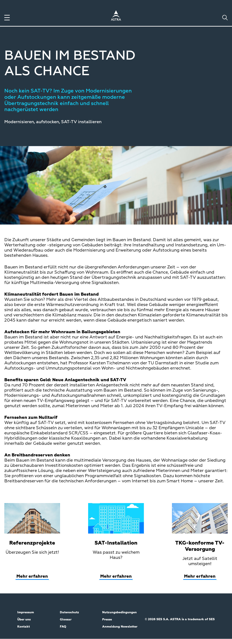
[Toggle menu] (7, 17)
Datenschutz (69, 612)
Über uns (24, 619)
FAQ (63, 626)
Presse (107, 619)
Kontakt (23, 626)
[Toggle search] (225, 17)
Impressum (25, 612)
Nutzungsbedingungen (119, 612)
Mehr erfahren (32, 576)
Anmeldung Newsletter (119, 626)
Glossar (66, 619)
